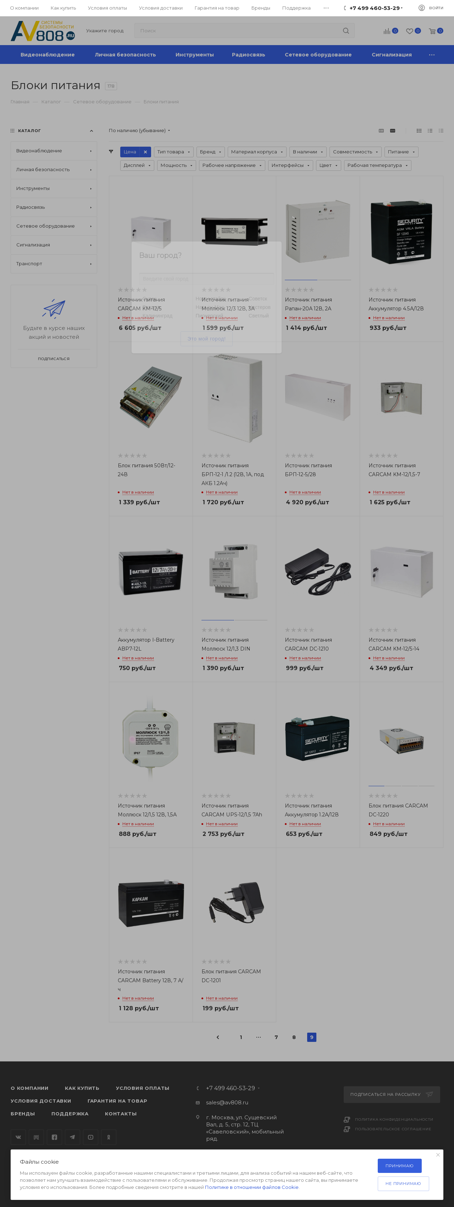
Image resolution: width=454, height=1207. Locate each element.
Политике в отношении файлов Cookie (252, 1187)
